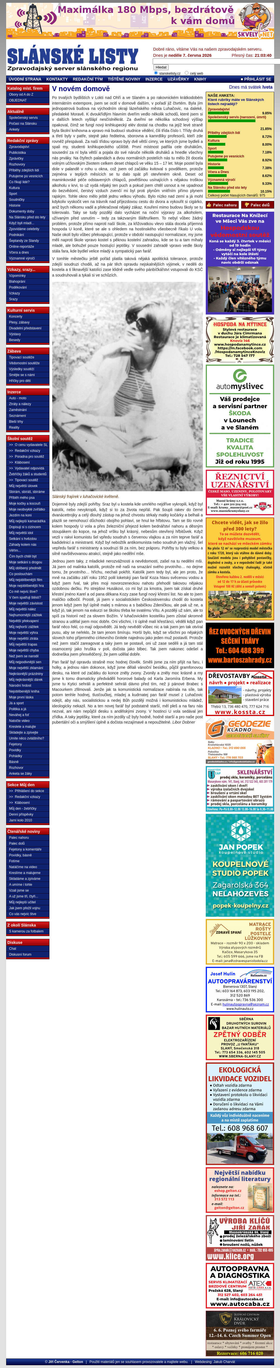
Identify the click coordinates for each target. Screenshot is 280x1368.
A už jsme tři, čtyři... (23, 896)
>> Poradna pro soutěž (26, 457)
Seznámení (17, 416)
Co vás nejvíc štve (22, 914)
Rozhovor (16, 768)
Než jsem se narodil (24, 656)
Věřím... (15, 550)
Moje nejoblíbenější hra (26, 586)
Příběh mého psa (22, 498)
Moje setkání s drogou (25, 562)
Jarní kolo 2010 (20, 820)
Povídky (15, 750)
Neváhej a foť (19, 715)
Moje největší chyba (24, 650)
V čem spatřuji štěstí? (25, 597)
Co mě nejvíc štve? (23, 592)
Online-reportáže (21, 247)
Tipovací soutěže (21, 357)
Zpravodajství (19, 147)
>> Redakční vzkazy (24, 451)
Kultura (14, 188)
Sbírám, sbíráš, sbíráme (27, 492)
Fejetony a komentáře (25, 849)
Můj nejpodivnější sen (25, 662)
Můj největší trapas (23, 644)
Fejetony (15, 744)
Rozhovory (17, 164)
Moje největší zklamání (26, 668)
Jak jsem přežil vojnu (24, 908)
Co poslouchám (20, 574)
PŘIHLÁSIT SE (256, 79)
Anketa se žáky (20, 774)
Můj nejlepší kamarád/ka (27, 521)
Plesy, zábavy (19, 322)
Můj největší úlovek (23, 486)
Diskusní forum (20, 954)
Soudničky (17, 200)
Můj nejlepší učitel (22, 902)
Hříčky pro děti (20, 381)
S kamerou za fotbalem (26, 931)
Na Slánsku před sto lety (27, 217)
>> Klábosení (19, 462)
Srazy (13, 299)
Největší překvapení (24, 621)
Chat (12, 949)
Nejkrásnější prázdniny (26, 674)
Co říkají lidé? (19, 182)
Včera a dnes (19, 252)
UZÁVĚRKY (178, 79)
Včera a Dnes (218, 172)
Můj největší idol (21, 533)
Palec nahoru (19, 838)
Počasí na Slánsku (23, 124)
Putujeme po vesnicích (26, 176)
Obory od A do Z (21, 94)
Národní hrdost (20, 685)
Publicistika (17, 153)
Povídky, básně (20, 855)
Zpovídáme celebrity (24, 229)
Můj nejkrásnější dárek (26, 680)
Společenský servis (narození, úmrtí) (237, 117)
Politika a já (17, 709)
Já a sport (16, 703)
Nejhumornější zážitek (25, 615)
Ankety (14, 129)
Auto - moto (18, 398)
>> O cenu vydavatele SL (28, 445)
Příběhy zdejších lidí (24, 170)
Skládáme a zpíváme (24, 879)
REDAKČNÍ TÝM (88, 79)
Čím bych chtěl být (23, 556)
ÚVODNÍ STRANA (25, 79)
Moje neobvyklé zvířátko (27, 509)
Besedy (14, 340)
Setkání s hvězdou (23, 539)
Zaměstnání (18, 410)
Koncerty (15, 316)
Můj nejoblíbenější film (25, 580)
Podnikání (16, 235)
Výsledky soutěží (21, 369)
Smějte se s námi (22, 375)
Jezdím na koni (20, 515)
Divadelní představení (25, 328)
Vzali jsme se (19, 890)
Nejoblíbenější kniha (24, 691)
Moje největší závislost (26, 603)
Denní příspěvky (21, 814)
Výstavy (15, 334)
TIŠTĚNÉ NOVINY (124, 79)
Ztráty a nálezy (20, 404)
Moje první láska (21, 697)
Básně (14, 762)
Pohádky (15, 756)
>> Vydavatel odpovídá (26, 468)
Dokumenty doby (21, 211)
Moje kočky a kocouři (24, 503)
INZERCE (153, 79)
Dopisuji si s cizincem (25, 527)
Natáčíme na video (23, 867)
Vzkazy (14, 293)
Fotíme (14, 861)
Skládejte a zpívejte (23, 732)
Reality (14, 427)
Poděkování (18, 287)
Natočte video (19, 721)
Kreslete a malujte (22, 727)
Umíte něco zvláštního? (26, 738)
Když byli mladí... (22, 223)
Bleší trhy (16, 422)
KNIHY (200, 79)
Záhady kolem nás (23, 545)
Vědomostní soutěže (24, 363)
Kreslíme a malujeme (25, 873)
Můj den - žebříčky (23, 809)
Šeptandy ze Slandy (24, 241)
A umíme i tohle (20, 885)
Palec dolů (17, 843)
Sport (13, 194)
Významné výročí (22, 258)
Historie (15, 205)
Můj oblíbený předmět (25, 568)
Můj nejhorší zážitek (24, 627)
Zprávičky (16, 158)
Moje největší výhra (23, 633)
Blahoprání (17, 281)
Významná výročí (221, 180)
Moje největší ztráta (23, 639)
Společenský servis (23, 118)
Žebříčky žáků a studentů (28, 474)
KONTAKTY (57, 79)
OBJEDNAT (18, 100)
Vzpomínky (17, 276)
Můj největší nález (22, 609)
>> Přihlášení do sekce (26, 791)
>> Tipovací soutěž (23, 480)
